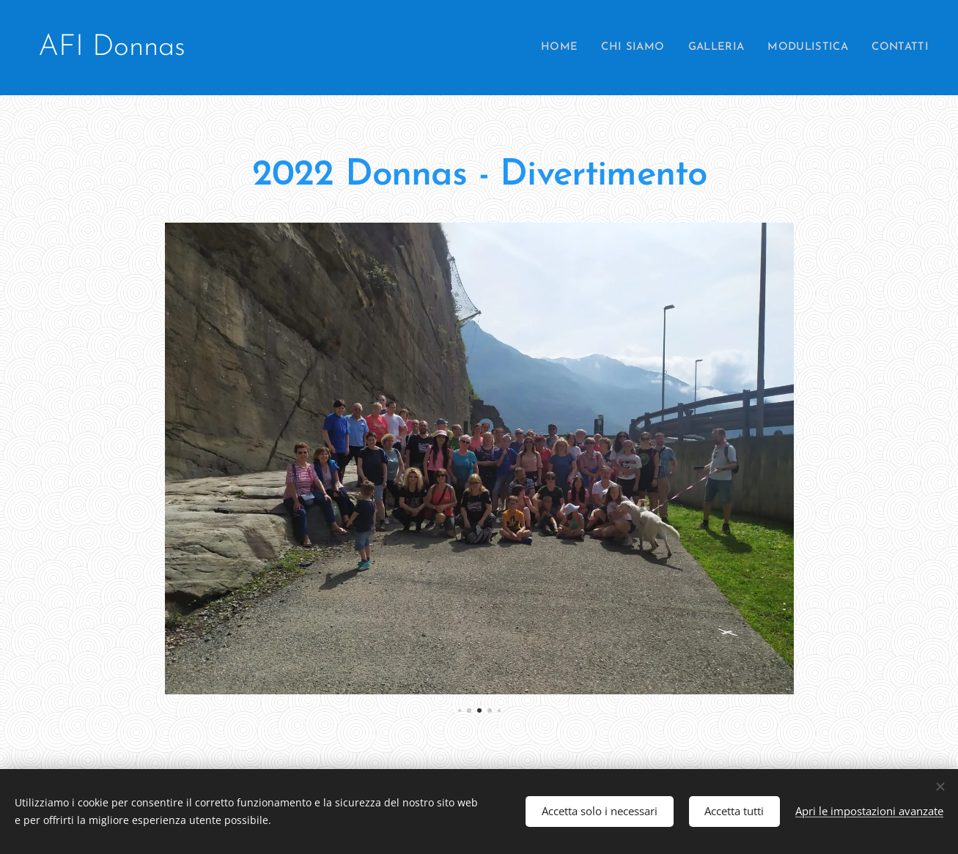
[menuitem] (546, 47)
